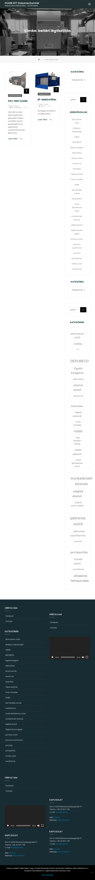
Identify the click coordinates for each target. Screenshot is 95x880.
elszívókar (77, 169)
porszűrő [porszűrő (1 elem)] (78, 541)
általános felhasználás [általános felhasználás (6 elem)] (79, 578)
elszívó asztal (76, 158)
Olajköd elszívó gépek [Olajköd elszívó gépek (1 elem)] (77, 504)
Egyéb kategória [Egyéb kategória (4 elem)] (77, 371)
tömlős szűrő (77, 264)
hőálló (76, 185)
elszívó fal (77, 164)
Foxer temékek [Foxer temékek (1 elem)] (77, 423)
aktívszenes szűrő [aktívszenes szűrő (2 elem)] (77, 335)
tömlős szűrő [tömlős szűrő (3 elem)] (78, 561)
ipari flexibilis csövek (77, 192)
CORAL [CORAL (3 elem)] (78, 343)
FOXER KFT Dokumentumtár (22, 3)
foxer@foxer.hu (17, 848)
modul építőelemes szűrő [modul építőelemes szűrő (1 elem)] (77, 463)
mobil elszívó (77, 199)
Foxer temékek (77, 179)
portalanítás (77, 258)
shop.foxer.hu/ (19, 856)
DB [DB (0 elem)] (78, 349)
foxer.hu (12, 853)
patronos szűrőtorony (77, 246)
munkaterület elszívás (76, 218)
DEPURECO (76, 142)
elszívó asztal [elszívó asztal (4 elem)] (78, 387)
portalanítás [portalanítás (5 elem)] (79, 552)
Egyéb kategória (15, 95)
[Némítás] (83, 657)
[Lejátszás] (52, 657)
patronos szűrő (77, 239)
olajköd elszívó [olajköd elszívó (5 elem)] (77, 494)
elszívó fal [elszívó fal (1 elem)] (78, 396)
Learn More (13, 139)
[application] (69, 648)
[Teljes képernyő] (87, 657)
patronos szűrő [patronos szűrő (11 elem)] (78, 521)
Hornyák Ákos (16, 107)
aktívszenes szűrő (77, 121)
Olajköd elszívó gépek (77, 232)
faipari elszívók (77, 174)
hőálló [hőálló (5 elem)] (78, 431)
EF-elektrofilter (47, 99)
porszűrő (76, 253)
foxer (43, 106)
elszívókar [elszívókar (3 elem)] (77, 406)
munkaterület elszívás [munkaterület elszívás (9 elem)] (81, 481)
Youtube (9, 621)
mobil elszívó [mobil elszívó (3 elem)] (77, 452)
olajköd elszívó (44, 94)
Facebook (9, 616)
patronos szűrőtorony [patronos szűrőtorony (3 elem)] (78, 533)
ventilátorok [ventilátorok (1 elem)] (78, 569)
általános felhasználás (77, 130)
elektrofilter (77, 153)
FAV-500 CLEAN (17, 101)
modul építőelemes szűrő (77, 207)
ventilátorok (77, 269)
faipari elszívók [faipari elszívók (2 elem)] (77, 414)
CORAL (77, 137)
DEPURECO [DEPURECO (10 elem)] (79, 361)
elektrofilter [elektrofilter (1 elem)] (78, 379)
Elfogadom (47, 875)
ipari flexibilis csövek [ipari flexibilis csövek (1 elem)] (77, 440)
